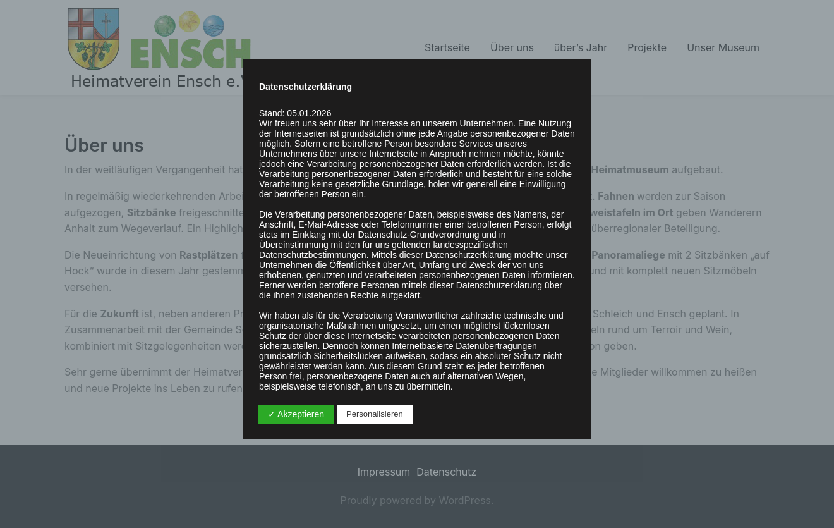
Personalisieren (374, 414)
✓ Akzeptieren (296, 414)
